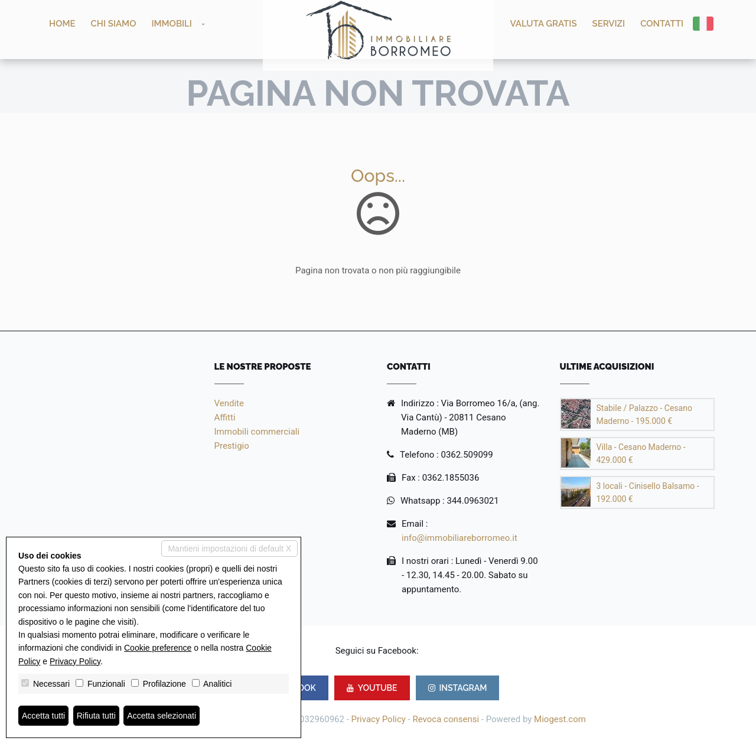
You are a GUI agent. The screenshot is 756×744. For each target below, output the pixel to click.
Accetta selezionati (161, 715)
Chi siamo (113, 23)
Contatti (661, 23)
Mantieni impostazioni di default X (229, 548)
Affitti (225, 417)
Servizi (608, 23)
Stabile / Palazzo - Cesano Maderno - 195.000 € (644, 414)
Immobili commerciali (257, 431)
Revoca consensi (445, 719)
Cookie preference (157, 647)
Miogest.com (560, 719)
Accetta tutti (43, 715)
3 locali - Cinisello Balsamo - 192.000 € (648, 492)
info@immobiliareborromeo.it (459, 538)
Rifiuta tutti (96, 715)
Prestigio (231, 445)
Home (62, 23)
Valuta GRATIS (543, 23)
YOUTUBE (372, 688)
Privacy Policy (378, 719)
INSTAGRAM (457, 688)
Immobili (171, 23)
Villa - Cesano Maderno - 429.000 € (641, 453)
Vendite (229, 403)
